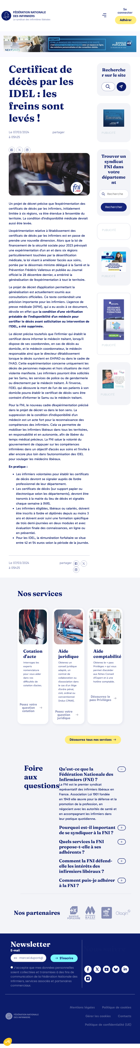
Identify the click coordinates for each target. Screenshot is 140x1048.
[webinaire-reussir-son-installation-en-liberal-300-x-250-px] (114, 271)
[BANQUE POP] (113, 126)
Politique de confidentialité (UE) (108, 1025)
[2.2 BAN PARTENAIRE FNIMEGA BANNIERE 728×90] (70, 51)
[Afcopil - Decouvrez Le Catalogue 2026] (114, 339)
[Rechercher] (121, 86)
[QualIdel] (113, 387)
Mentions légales (82, 1007)
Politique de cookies (116, 1007)
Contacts (124, 1016)
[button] (104, 15)
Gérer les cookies (98, 1016)
